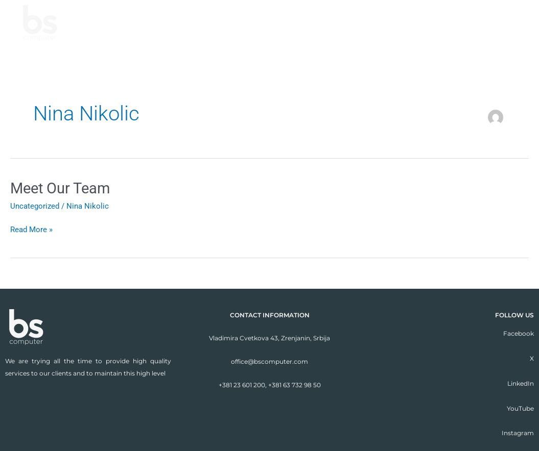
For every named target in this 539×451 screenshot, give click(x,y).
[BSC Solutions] (40, 23)
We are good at (360, 23)
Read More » (31, 228)
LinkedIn (520, 383)
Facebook (518, 333)
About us (283, 23)
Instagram (518, 433)
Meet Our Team (62, 188)
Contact (510, 23)
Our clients (444, 23)
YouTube (520, 408)
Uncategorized (34, 206)
